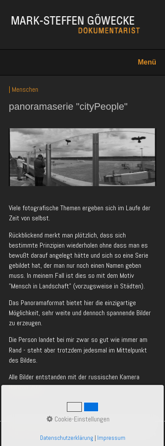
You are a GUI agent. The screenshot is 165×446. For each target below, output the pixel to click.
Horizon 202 (24, 387)
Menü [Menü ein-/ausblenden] (147, 62)
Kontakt (35, 433)
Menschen (25, 89)
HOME (15, 433)
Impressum (61, 433)
